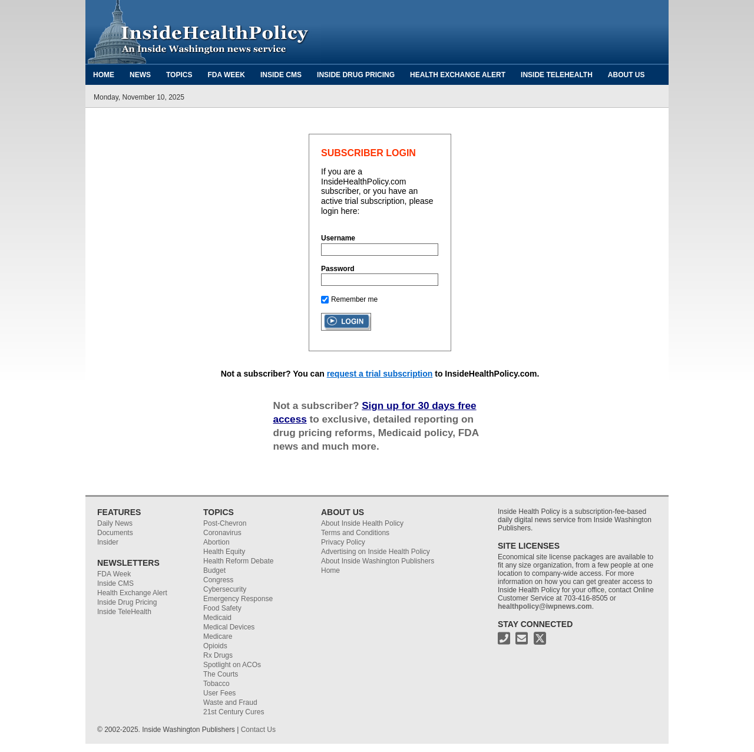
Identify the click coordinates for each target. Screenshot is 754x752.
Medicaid (217, 618)
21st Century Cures (233, 712)
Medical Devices (228, 627)
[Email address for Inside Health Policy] (521, 641)
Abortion (216, 542)
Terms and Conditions (355, 533)
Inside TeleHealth (557, 75)
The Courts (220, 674)
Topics (179, 75)
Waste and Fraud (230, 702)
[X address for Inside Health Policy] (540, 641)
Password (338, 269)
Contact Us (258, 729)
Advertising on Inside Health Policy (375, 551)
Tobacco (216, 684)
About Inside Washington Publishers (377, 561)
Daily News (115, 523)
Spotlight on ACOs (232, 665)
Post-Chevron (224, 523)
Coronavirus (222, 533)
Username (338, 238)
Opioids (215, 646)
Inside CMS (281, 75)
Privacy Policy (343, 542)
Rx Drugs (218, 655)
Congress (218, 580)
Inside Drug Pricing (356, 75)
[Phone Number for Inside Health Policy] (504, 641)
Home (103, 75)
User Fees (219, 693)
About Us (626, 75)
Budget (214, 570)
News (140, 75)
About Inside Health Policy (362, 523)
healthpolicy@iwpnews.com (545, 606)
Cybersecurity (224, 589)
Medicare (217, 636)
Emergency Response (238, 599)
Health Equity (224, 551)
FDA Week (226, 75)
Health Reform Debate (238, 561)
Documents (115, 533)
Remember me (354, 299)
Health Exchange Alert (457, 75)
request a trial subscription (380, 373)
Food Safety (222, 608)
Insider (107, 542)
